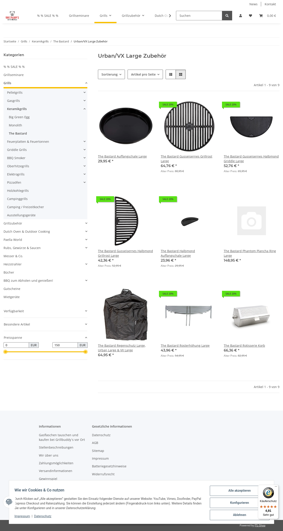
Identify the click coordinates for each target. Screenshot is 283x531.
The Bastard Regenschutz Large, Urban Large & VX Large (122, 347)
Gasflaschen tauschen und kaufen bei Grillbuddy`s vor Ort (62, 437)
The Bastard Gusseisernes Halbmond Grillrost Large (125, 253)
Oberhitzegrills (18, 166)
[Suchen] (199, 15)
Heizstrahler (13, 264)
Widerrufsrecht (103, 474)
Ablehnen (237, 515)
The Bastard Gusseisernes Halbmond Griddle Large (251, 158)
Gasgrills (13, 101)
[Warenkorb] (267, 15)
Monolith (15, 125)
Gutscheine (12, 289)
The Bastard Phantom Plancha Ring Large (250, 253)
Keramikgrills (17, 109)
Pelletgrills (15, 92)
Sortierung (109, 74)
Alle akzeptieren (238, 492)
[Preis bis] (65, 345)
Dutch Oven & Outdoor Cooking (27, 231)
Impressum (24, 517)
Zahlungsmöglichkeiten (56, 463)
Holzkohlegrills (18, 190)
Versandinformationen (55, 471)
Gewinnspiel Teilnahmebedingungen (57, 481)
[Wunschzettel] (250, 15)
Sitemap (98, 451)
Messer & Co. (13, 256)
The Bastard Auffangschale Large (122, 156)
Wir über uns (48, 455)
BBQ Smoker (16, 158)
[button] (240, 15)
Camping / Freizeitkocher (25, 207)
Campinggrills (17, 199)
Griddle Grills (17, 150)
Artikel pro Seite (143, 74)
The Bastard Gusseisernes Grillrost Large (186, 158)
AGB (95, 443)
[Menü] (276, 487)
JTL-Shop (260, 525)
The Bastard (18, 133)
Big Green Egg (19, 117)
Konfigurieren (237, 504)
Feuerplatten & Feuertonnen (28, 141)
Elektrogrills (16, 174)
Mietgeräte (12, 297)
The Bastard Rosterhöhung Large (185, 345)
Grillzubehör (13, 223)
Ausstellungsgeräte (21, 215)
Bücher (9, 272)
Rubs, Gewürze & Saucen (22, 248)
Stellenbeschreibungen (56, 447)
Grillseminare (14, 75)
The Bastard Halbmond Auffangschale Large (178, 253)
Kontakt (270, 4)
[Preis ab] (16, 345)
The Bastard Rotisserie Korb (244, 345)
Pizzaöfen (14, 182)
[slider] (5, 352)
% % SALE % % (14, 67)
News (253, 4)
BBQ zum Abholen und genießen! (28, 280)
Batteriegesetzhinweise (109, 466)
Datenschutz (44, 517)
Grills (7, 83)
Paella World (13, 240)
